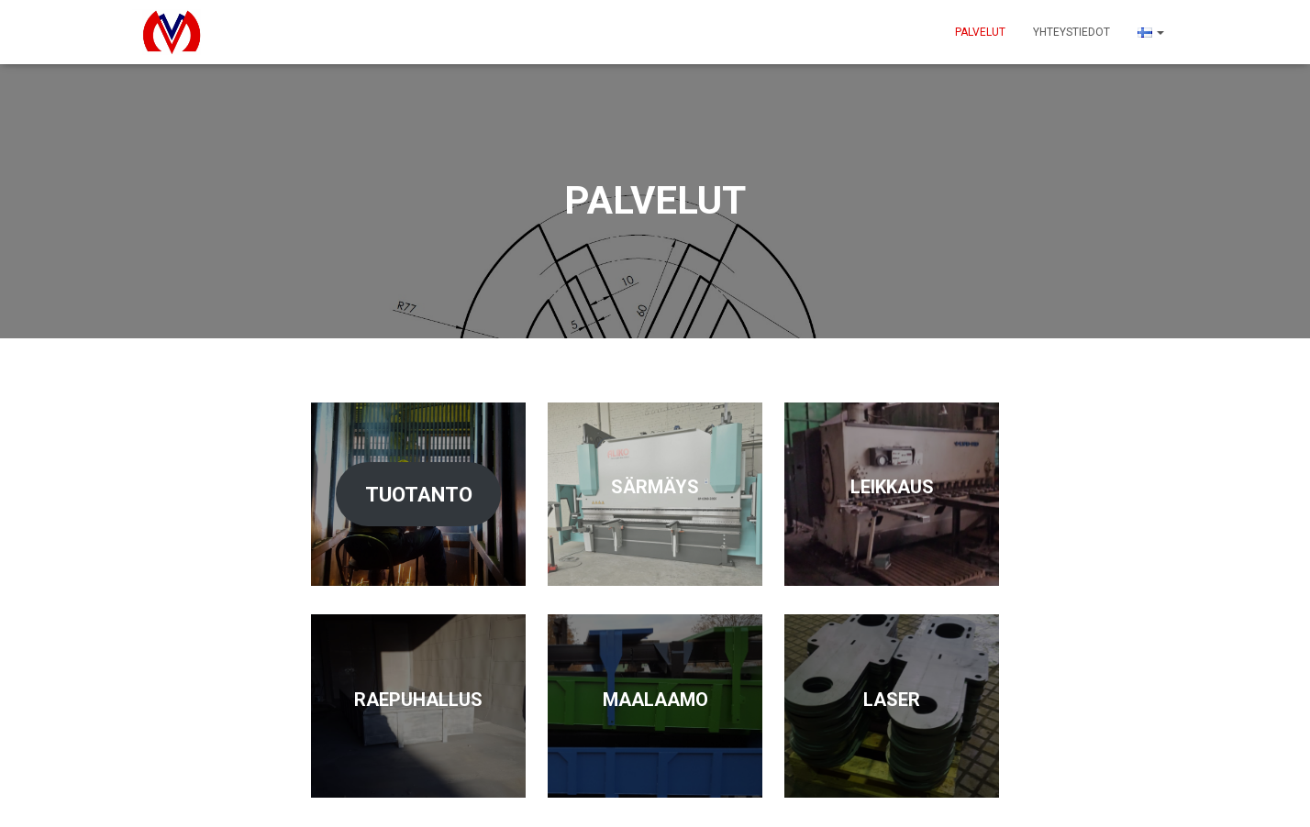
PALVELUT (980, 32)
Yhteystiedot (1071, 32)
